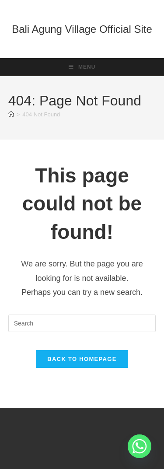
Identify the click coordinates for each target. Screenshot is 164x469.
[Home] (11, 114)
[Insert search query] (82, 323)
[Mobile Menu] (82, 67)
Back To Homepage (81, 359)
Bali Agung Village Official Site (82, 29)
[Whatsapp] (139, 446)
